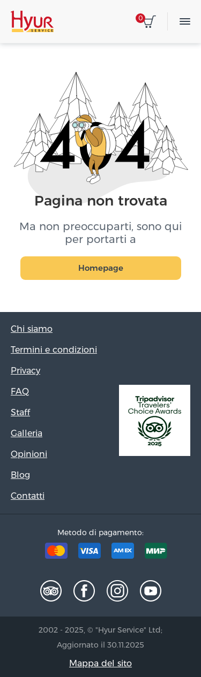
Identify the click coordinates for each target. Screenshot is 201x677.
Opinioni (29, 454)
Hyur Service (32, 21)
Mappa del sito (100, 663)
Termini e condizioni (54, 350)
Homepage (100, 268)
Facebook (84, 591)
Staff (20, 412)
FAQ (20, 391)
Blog (20, 475)
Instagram (117, 591)
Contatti (27, 496)
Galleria (26, 433)
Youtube (151, 591)
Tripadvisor (51, 591)
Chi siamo (32, 329)
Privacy (25, 371)
